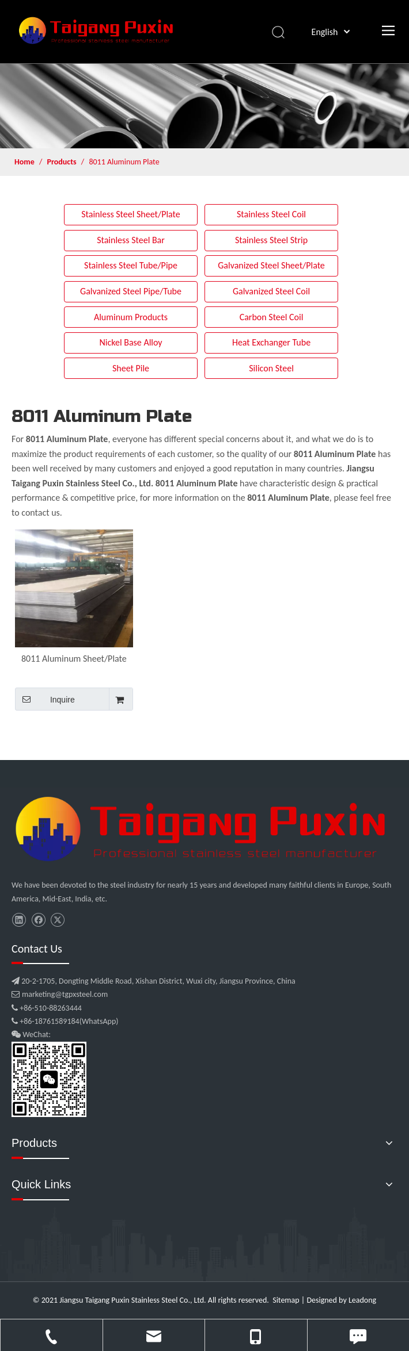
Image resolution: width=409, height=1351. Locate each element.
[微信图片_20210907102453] (204, 829)
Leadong (362, 1300)
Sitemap (285, 1300)
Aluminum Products (131, 317)
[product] (204, 105)
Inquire (45, 699)
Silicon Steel (271, 368)
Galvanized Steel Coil (271, 291)
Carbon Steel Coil (272, 317)
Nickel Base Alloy (130, 342)
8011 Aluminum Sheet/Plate (74, 658)
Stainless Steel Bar (131, 240)
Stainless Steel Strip (271, 240)
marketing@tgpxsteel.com (60, 994)
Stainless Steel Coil (271, 214)
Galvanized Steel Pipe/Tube (130, 291)
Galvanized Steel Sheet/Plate (271, 265)
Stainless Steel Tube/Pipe (130, 265)
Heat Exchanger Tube (271, 342)
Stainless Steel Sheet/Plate (130, 214)
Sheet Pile (130, 368)
